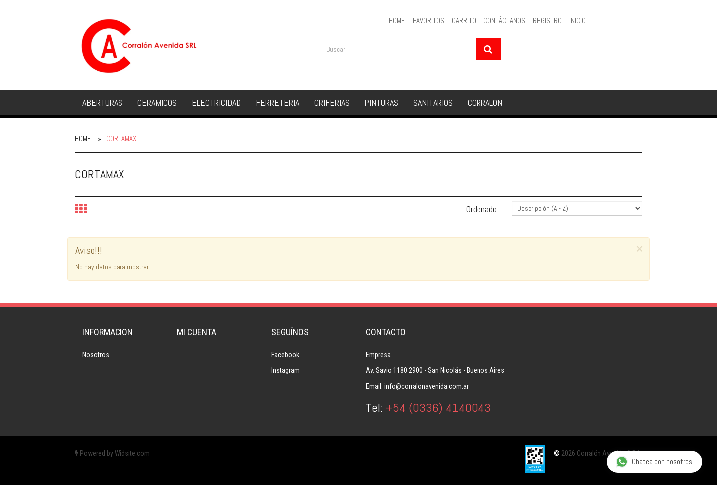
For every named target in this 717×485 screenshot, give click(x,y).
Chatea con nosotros (654, 462)
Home (83, 138)
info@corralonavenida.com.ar (426, 386)
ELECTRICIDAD (216, 102)
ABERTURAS (102, 102)
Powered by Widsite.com (112, 453)
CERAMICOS (157, 102)
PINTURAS (381, 102)
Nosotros (95, 355)
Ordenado (481, 209)
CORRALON (485, 102)
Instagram (285, 370)
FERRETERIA (277, 102)
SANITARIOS (433, 102)
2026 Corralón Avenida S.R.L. (601, 453)
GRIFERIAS (332, 102)
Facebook (285, 355)
